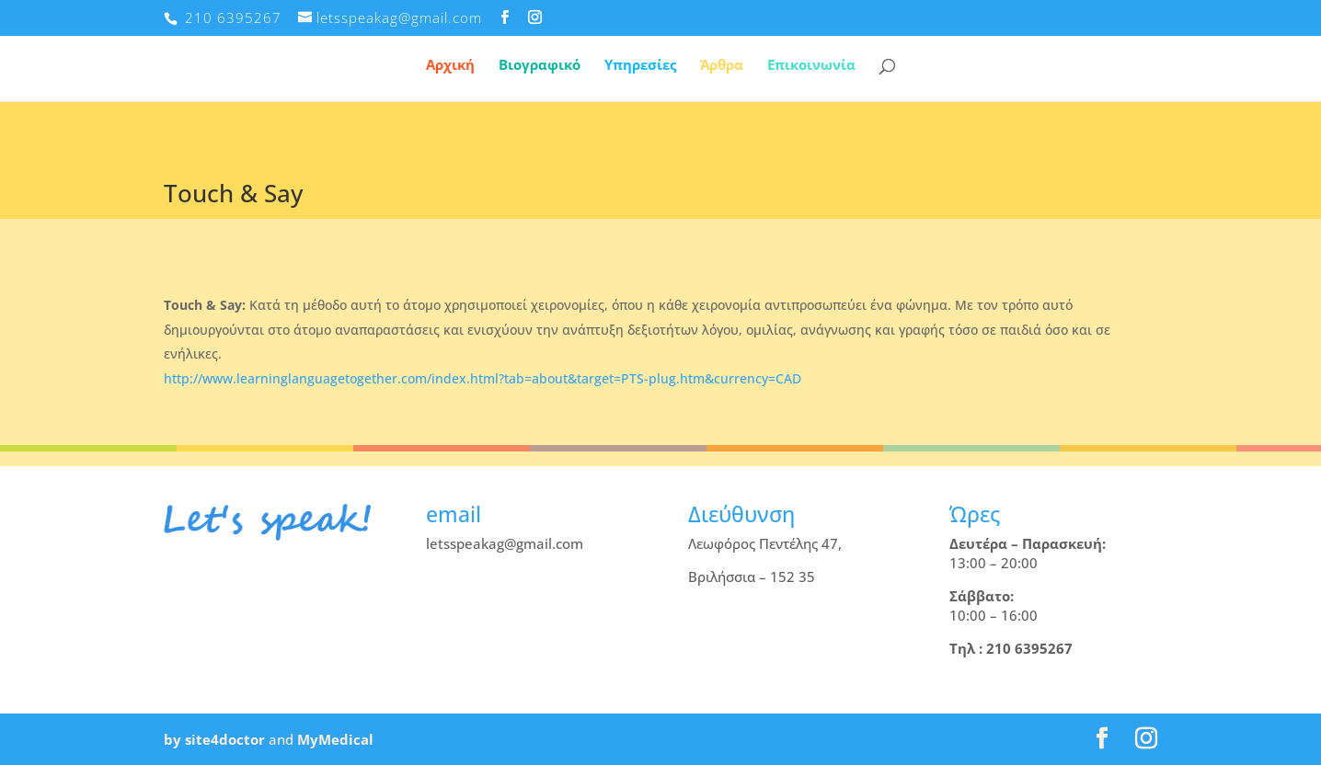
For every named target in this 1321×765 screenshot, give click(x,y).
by (172, 739)
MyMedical (335, 739)
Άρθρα (721, 66)
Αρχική (450, 66)
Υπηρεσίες (640, 66)
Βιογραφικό (539, 66)
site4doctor (225, 739)
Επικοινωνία (811, 66)
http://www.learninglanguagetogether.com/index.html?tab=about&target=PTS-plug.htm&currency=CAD (482, 378)
